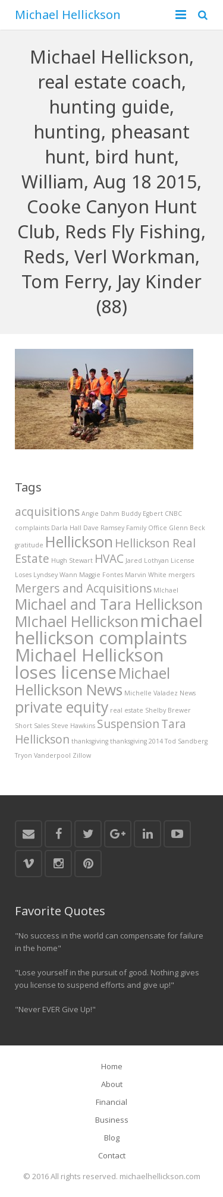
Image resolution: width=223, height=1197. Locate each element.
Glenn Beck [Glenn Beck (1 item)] (187, 528)
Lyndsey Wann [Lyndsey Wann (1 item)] (55, 575)
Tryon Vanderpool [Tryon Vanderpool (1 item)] (43, 755)
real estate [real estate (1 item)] (126, 710)
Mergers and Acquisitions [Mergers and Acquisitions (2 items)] (83, 588)
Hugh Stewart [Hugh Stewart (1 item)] (72, 560)
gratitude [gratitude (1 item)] (29, 545)
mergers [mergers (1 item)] (181, 575)
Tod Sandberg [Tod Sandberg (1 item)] (186, 741)
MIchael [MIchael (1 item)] (165, 590)
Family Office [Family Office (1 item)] (146, 528)
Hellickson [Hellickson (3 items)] (79, 542)
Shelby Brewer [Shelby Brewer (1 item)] (168, 710)
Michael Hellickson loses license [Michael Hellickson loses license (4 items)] (89, 663)
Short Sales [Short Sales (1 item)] (32, 726)
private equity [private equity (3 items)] (61, 707)
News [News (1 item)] (188, 693)
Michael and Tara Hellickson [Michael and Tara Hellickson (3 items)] (109, 604)
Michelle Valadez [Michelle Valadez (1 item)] (151, 693)
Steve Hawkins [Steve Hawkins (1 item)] (73, 726)
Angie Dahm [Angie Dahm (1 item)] (100, 513)
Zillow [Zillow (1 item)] (82, 755)
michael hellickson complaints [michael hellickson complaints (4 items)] (109, 629)
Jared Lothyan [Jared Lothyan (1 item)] (147, 560)
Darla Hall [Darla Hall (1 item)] (66, 528)
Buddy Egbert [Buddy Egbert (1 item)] (142, 513)
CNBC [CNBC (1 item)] (173, 513)
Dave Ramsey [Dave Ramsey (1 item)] (103, 528)
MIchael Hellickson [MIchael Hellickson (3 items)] (77, 621)
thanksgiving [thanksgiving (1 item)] (89, 741)
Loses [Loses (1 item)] (23, 575)
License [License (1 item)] (182, 560)
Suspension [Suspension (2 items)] (128, 724)
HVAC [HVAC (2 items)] (109, 558)
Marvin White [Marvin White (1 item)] (146, 575)
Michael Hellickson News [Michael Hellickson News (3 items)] (92, 681)
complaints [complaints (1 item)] (32, 528)
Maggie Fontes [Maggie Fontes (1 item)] (101, 575)
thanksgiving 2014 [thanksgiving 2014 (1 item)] (136, 741)
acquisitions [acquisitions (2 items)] (47, 511)
